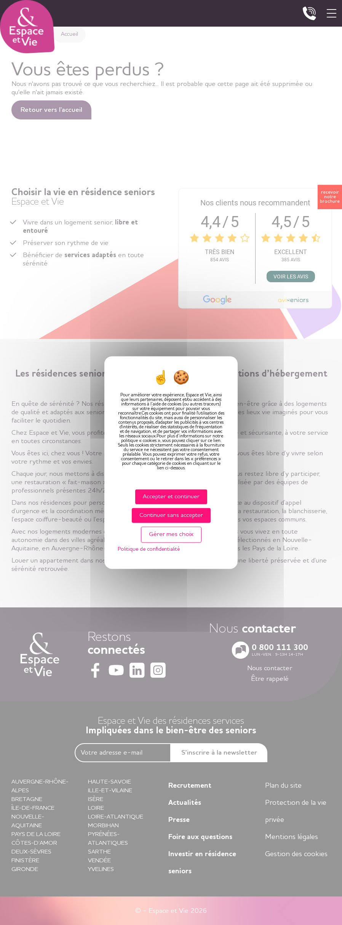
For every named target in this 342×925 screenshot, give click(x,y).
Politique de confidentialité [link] (149, 549)
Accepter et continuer (171, 497)
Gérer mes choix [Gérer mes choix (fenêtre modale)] (171, 534)
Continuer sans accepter (171, 515)
